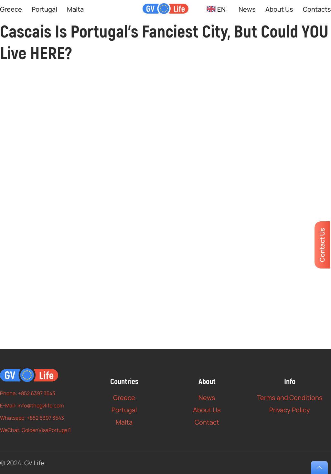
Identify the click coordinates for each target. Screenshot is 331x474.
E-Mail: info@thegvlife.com (32, 405)
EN (216, 9)
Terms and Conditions (290, 397)
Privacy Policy (289, 410)
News (247, 9)
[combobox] (216, 9)
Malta (75, 9)
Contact (207, 422)
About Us (279, 9)
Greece (11, 9)
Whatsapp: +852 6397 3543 (32, 417)
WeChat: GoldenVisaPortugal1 (35, 430)
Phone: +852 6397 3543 (27, 393)
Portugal (44, 9)
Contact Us (322, 245)
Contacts (317, 9)
